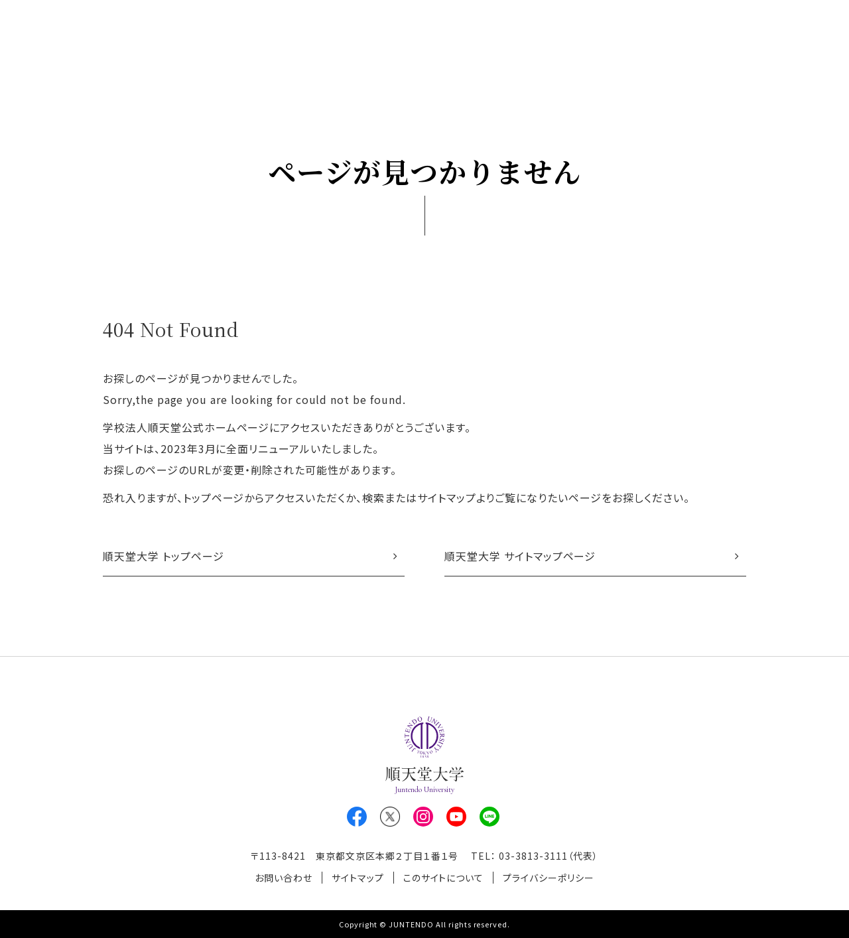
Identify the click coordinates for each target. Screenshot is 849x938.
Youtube (456, 817)
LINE (489, 817)
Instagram (423, 817)
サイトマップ (358, 878)
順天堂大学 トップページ (163, 556)
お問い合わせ (283, 878)
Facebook (357, 817)
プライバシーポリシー (548, 878)
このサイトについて (443, 878)
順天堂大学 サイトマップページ (520, 556)
